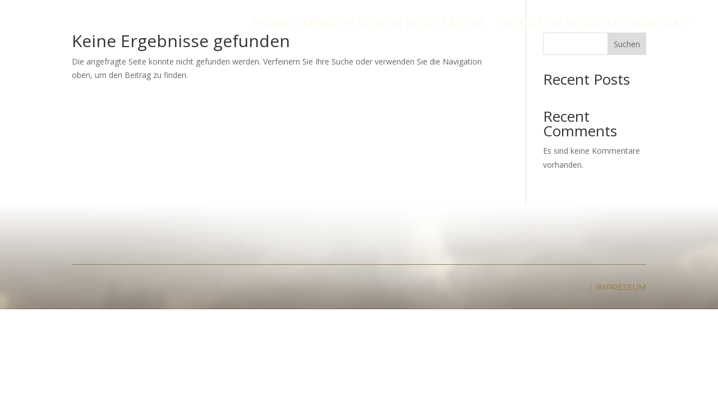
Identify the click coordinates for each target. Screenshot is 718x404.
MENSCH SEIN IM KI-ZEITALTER (394, 25)
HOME (271, 25)
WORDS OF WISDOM (558, 25)
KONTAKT (659, 25)
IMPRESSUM (621, 287)
